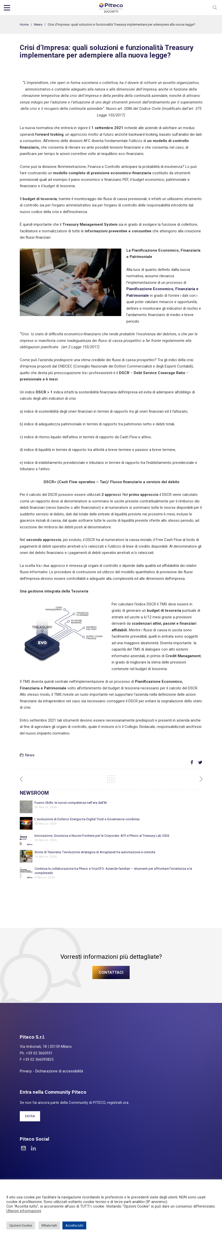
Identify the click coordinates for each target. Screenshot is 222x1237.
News (38, 24)
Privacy (26, 1071)
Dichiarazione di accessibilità (59, 1071)
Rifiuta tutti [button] (49, 1225)
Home (24, 24)
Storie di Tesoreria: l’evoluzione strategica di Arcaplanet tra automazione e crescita (95, 852)
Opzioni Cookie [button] (20, 1225)
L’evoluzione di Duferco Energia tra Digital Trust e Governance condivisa (87, 819)
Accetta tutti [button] (74, 1225)
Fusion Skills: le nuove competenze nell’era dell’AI (71, 803)
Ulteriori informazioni (23, 1211)
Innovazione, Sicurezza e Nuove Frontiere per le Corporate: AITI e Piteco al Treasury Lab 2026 (102, 836)
